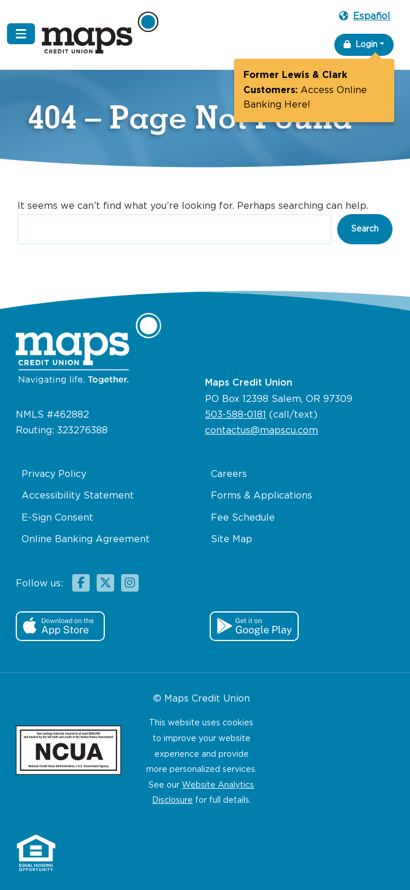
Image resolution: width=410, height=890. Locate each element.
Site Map (231, 539)
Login (360, 44)
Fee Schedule (243, 518)
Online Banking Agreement (86, 539)
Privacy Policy (54, 474)
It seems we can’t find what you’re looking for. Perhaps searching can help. (192, 206)
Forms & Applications (261, 496)
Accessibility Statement (78, 496)
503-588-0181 (235, 415)
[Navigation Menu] (21, 33)
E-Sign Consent (57, 518)
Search (365, 229)
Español (364, 16)
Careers (229, 474)
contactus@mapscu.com (261, 430)
